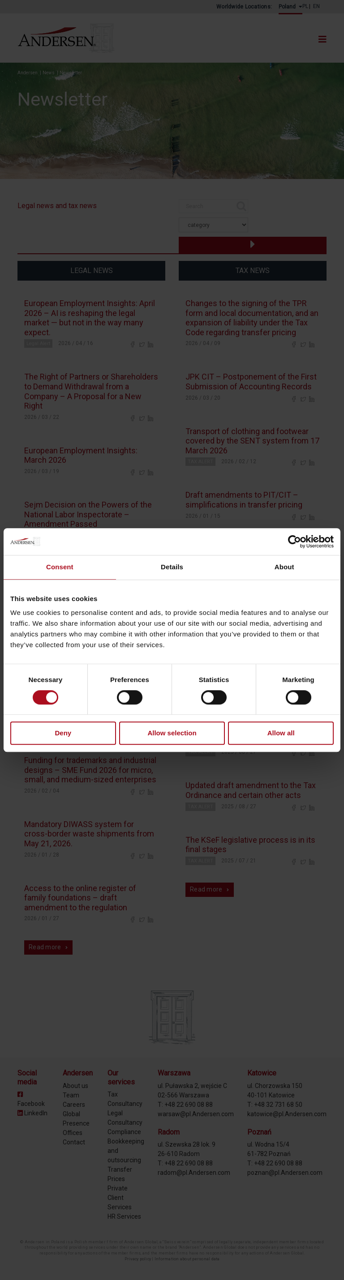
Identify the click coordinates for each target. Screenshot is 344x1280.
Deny (63, 733)
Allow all (281, 733)
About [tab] (284, 567)
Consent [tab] (59, 567)
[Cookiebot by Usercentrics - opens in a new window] (294, 541)
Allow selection (171, 733)
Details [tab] (172, 567)
